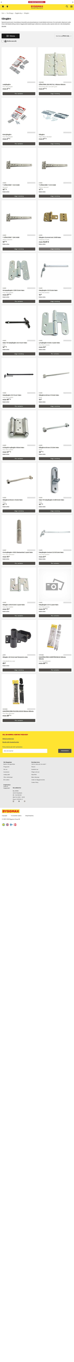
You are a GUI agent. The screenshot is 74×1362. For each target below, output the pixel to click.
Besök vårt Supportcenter (10, 742)
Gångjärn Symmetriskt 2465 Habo (50, 237)
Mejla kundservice (8, 739)
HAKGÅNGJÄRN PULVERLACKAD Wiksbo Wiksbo (18, 711)
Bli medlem (6, 779)
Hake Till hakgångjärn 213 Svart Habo (15, 343)
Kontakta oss (34, 769)
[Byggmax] (37, 7)
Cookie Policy (34, 782)
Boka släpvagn (35, 777)
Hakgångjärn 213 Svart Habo (12, 395)
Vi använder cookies (16, 815)
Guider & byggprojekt (6, 787)
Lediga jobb (6, 774)
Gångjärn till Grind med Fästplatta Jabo (15, 657)
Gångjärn (42, 134)
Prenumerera (65, 750)
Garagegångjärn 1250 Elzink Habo (13, 290)
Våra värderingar (8, 777)
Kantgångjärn (7, 134)
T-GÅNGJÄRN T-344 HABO (47, 185)
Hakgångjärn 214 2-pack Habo (48, 605)
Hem (3, 13)
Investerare (6, 772)
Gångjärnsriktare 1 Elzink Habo (12, 500)
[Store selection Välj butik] (7, 7)
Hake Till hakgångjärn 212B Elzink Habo (51, 500)
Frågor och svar (35, 772)
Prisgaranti (6, 766)
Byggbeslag (18, 13)
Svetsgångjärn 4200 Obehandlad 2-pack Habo (18, 552)
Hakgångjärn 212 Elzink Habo (48, 290)
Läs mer (4, 26)
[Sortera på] (63, 36)
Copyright (4, 815)
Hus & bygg (10, 13)
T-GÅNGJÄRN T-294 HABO (11, 237)
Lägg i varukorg (55, 93)
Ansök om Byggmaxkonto (38, 779)
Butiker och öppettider (9, 764)
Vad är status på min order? (38, 764)
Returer (33, 766)
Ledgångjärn (7, 84)
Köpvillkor (34, 774)
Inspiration (6, 785)
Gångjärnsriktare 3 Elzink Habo (49, 395)
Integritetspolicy (29, 815)
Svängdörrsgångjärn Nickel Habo (13, 447)
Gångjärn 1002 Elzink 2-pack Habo (14, 605)
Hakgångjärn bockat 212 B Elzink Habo (51, 552)
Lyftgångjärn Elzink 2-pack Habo (49, 343)
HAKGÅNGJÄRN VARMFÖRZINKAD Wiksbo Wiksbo (52, 658)
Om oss (5, 769)
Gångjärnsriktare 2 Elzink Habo (49, 447)
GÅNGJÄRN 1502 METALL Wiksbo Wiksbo (52, 84)
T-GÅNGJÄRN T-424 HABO (11, 185)
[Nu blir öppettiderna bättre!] (37, 2)
